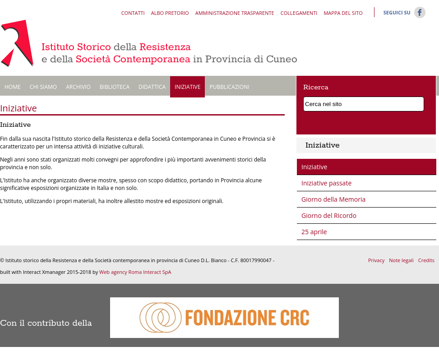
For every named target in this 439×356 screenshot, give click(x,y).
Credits (426, 260)
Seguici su (397, 12)
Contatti (133, 12)
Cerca (419, 102)
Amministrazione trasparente (234, 12)
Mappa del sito (342, 12)
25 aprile (314, 231)
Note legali (401, 260)
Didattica (152, 87)
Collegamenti (299, 12)
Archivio (78, 87)
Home (13, 87)
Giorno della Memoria (333, 199)
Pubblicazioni (229, 87)
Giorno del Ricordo (328, 215)
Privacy (376, 260)
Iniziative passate (326, 183)
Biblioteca (114, 87)
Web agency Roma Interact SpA (135, 271)
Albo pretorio (170, 12)
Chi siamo (43, 87)
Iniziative (187, 87)
